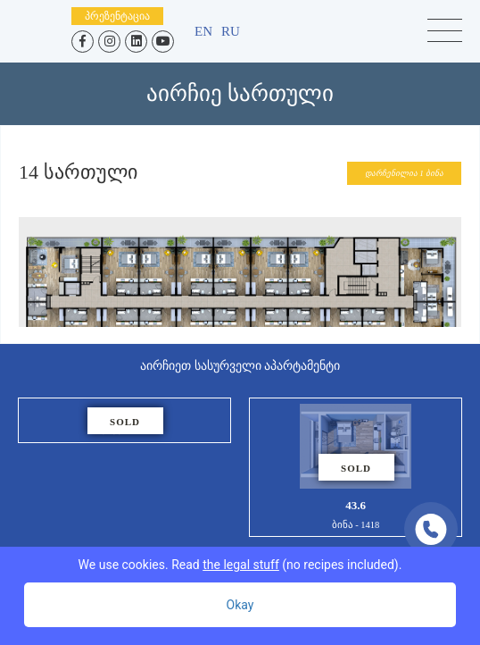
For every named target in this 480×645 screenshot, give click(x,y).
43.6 (355, 468)
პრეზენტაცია (117, 16)
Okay (240, 605)
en (203, 31)
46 (124, 421)
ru (230, 31)
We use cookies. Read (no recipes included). (240, 564)
